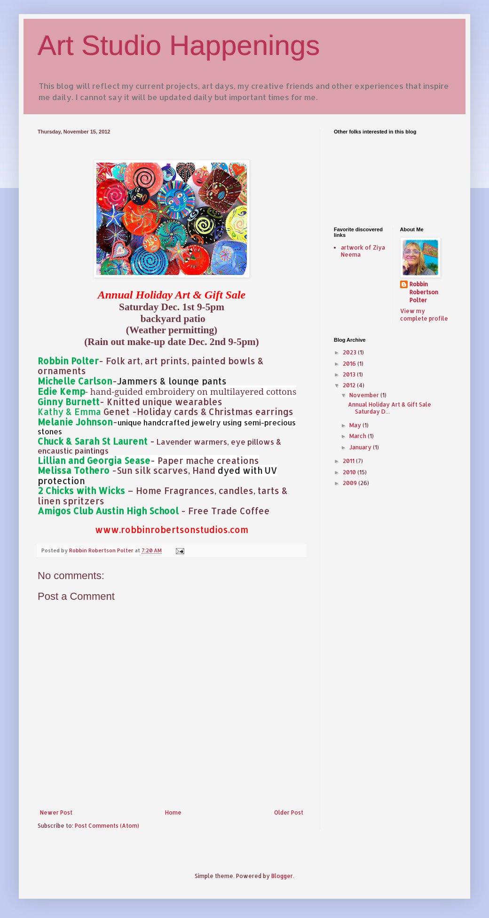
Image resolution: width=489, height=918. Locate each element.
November (364, 395)
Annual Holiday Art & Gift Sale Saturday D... (389, 408)
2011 (349, 460)
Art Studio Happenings (179, 45)
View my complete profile (424, 314)
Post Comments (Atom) (107, 825)
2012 (350, 385)
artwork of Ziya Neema (363, 251)
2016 (350, 363)
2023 (350, 352)
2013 (350, 374)
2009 (350, 482)
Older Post (288, 812)
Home (173, 812)
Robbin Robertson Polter (424, 292)
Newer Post (56, 812)
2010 (350, 472)
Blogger (282, 875)
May (356, 425)
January (361, 447)
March (358, 435)
